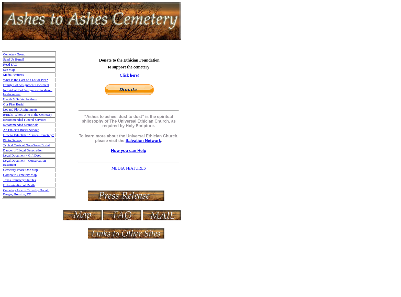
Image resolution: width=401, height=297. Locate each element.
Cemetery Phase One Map (20, 170)
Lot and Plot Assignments (20, 109)
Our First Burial (13, 104)
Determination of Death (19, 185)
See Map (9, 70)
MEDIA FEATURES (129, 168)
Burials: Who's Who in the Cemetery (27, 114)
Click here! (129, 75)
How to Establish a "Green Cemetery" (28, 135)
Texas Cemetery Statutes (19, 180)
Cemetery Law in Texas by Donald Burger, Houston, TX (26, 192)
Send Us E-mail (13, 59)
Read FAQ (10, 64)
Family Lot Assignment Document (26, 85)
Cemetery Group (14, 54)
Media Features (13, 75)
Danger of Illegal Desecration (22, 150)
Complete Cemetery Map (20, 175)
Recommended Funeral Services (24, 120)
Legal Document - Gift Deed (22, 155)
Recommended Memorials (20, 125)
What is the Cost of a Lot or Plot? (25, 80)
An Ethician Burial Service (21, 130)
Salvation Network (143, 140)
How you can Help (128, 150)
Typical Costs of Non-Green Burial (26, 145)
